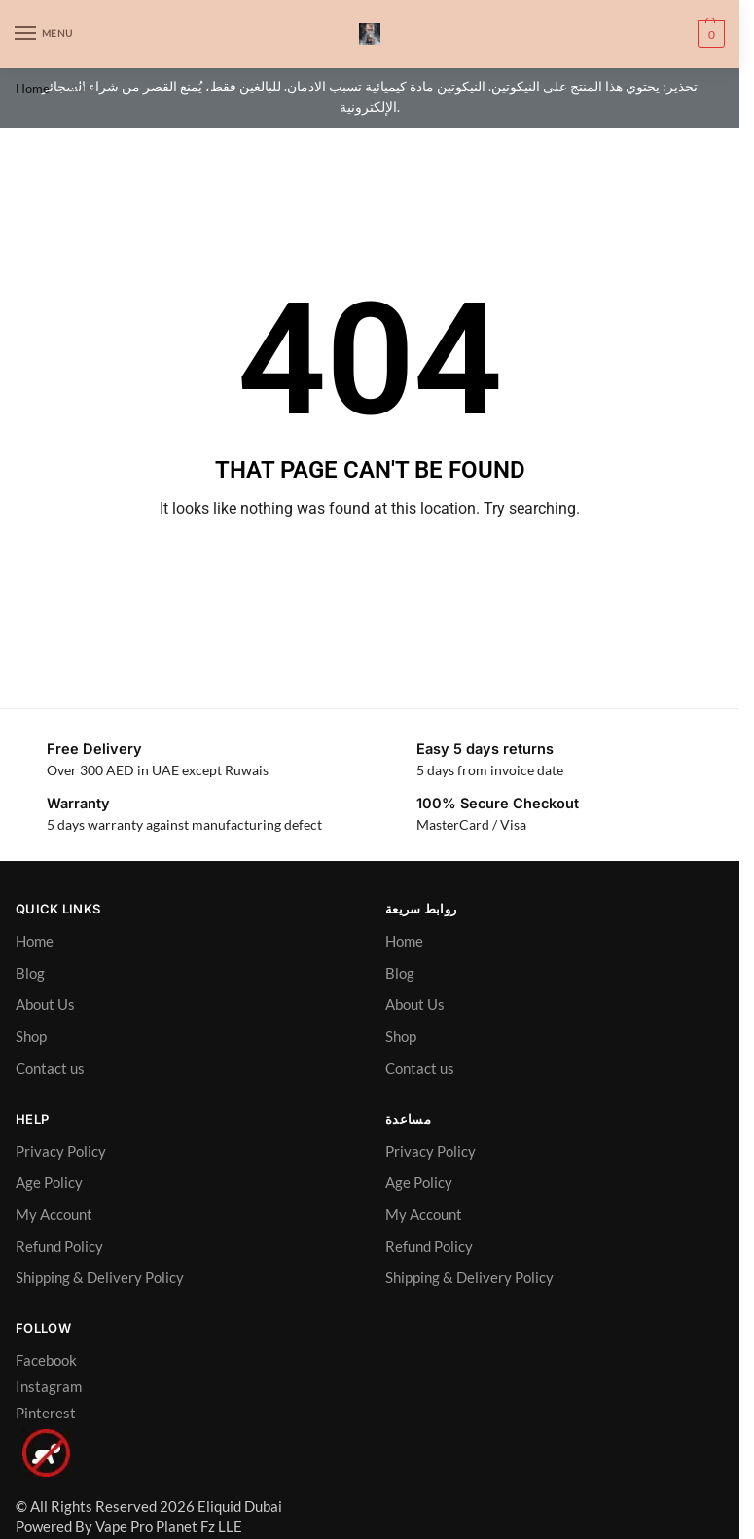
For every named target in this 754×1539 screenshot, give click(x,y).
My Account (54, 1214)
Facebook (46, 1360)
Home (33, 88)
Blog (30, 973)
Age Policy (49, 1182)
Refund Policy (59, 1246)
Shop (31, 1036)
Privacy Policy (61, 1151)
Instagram (49, 1386)
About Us (45, 1004)
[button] (709, 34)
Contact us (50, 1068)
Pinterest (46, 1413)
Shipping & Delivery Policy (100, 1278)
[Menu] (44, 34)
